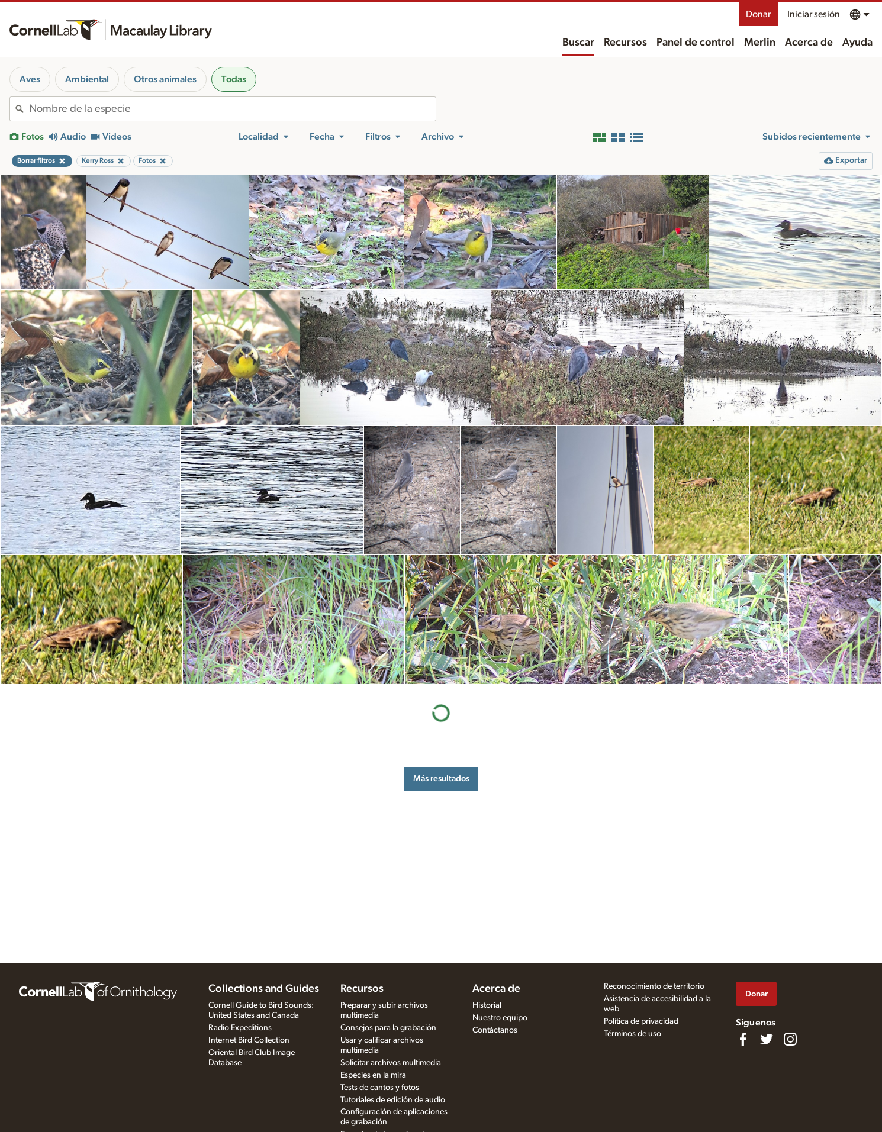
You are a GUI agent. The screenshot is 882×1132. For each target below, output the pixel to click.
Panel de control (695, 42)
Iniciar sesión (813, 14)
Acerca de (809, 42)
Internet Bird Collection (248, 1040)
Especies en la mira (373, 1075)
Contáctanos (494, 1030)
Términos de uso (632, 1034)
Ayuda (857, 42)
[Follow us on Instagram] (790, 1039)
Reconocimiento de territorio (654, 986)
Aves (30, 79)
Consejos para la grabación (388, 1028)
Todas (233, 79)
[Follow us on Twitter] (766, 1039)
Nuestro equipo (499, 1018)
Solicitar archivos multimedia (390, 1063)
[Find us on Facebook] (743, 1039)
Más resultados (441, 778)
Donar (758, 14)
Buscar (578, 42)
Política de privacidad (641, 1021)
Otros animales (165, 79)
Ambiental (87, 79)
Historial (486, 1005)
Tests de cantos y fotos (379, 1087)
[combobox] (232, 109)
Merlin (759, 42)
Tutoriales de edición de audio (392, 1100)
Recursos (625, 42)
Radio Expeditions (240, 1028)
